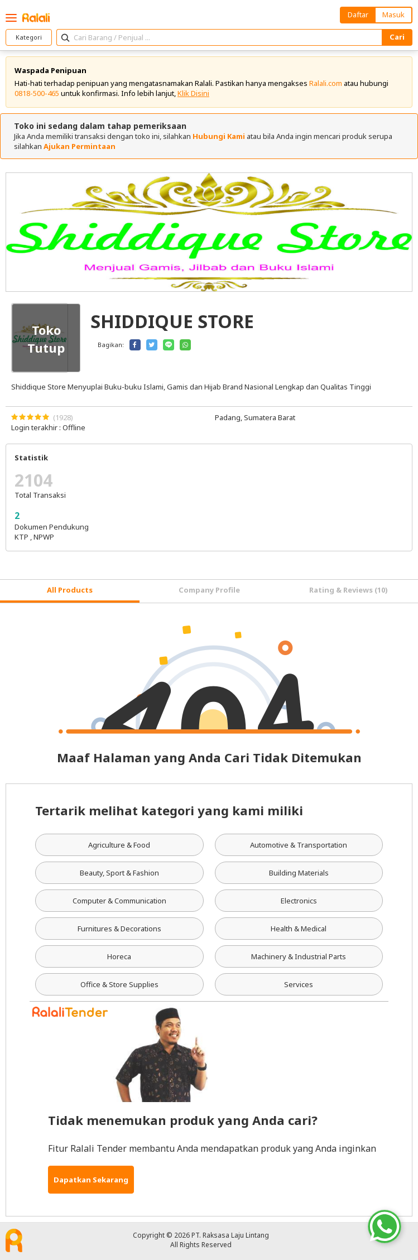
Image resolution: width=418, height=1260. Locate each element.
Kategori (29, 37)
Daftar (358, 14)
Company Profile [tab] (209, 590)
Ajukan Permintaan (80, 146)
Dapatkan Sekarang (91, 1180)
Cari (397, 37)
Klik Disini (193, 93)
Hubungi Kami (219, 136)
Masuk (393, 14)
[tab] (70, 591)
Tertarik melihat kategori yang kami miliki (169, 810)
